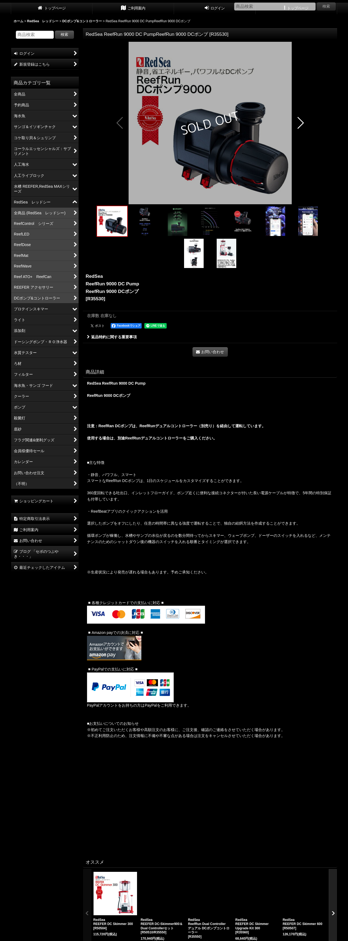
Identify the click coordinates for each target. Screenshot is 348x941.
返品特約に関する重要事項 (112, 337)
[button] (120, 123)
